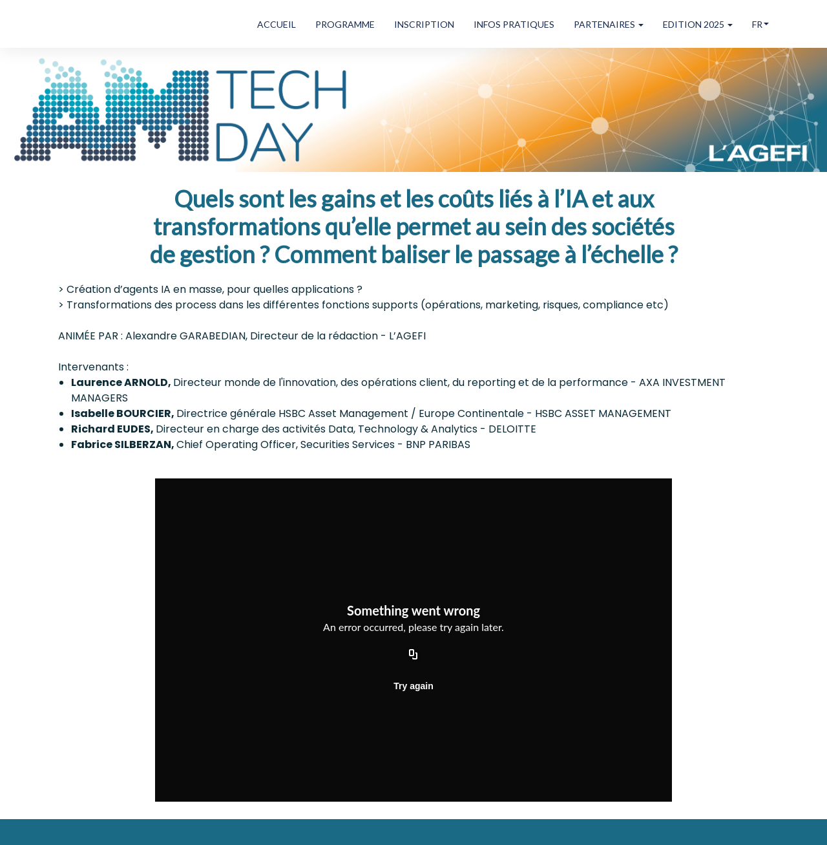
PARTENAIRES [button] (609, 24)
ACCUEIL (276, 24)
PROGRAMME (345, 24)
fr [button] (760, 24)
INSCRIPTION (424, 24)
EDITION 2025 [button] (698, 24)
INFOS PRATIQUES (514, 24)
